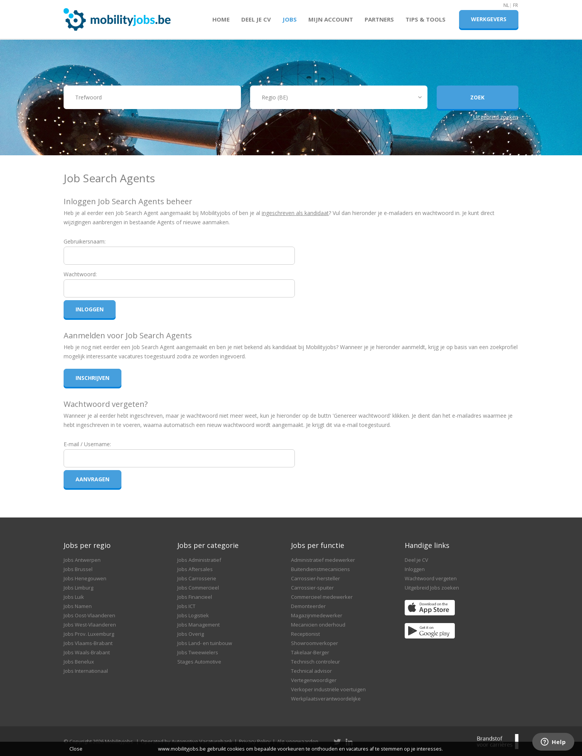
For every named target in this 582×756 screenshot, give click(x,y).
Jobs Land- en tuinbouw (204, 643)
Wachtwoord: (80, 274)
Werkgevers (488, 19)
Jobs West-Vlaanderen (90, 624)
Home (221, 19)
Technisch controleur (315, 661)
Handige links (427, 545)
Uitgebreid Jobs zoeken (432, 587)
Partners (379, 19)
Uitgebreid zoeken (495, 117)
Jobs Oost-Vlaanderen (89, 615)
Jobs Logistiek (193, 615)
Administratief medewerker (323, 559)
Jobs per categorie (208, 545)
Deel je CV (256, 19)
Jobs (290, 19)
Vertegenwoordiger (313, 680)
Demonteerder (308, 606)
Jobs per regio (87, 545)
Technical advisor (311, 670)
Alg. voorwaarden (297, 741)
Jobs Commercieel (198, 587)
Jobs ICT (186, 606)
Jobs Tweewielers (197, 652)
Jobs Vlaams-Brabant (88, 643)
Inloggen (415, 569)
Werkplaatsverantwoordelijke (326, 698)
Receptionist (305, 633)
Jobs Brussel (78, 569)
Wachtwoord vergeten (431, 578)
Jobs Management (198, 624)
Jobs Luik (74, 596)
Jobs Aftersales (195, 569)
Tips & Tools (425, 19)
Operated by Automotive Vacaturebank (186, 741)
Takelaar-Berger (310, 652)
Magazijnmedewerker (316, 615)
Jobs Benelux (79, 661)
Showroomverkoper (314, 643)
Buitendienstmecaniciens (320, 569)
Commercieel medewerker (322, 596)
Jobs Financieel (194, 596)
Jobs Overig (190, 633)
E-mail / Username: (87, 444)
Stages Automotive (199, 661)
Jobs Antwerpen (82, 559)
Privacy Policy (255, 741)
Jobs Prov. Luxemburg (89, 633)
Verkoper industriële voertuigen (328, 689)
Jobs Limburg (78, 587)
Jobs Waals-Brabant (87, 652)
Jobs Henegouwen (85, 578)
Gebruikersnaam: (85, 241)
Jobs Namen (78, 606)
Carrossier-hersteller (315, 578)
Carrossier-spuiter (312, 587)
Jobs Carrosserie (196, 578)
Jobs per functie (317, 545)
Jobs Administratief (199, 559)
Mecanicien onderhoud (318, 624)
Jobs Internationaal (86, 670)
